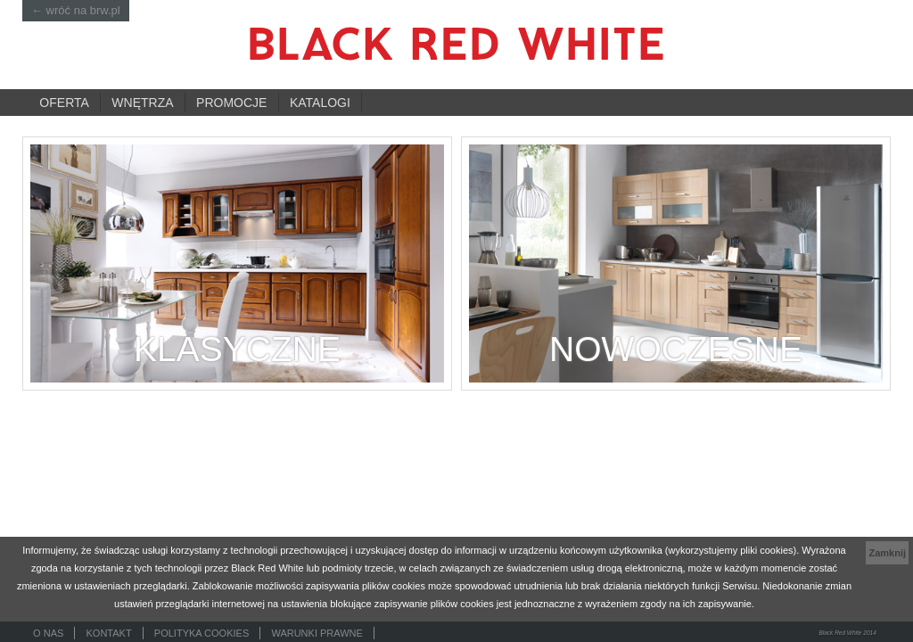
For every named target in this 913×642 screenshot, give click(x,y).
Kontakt (109, 633)
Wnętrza (142, 102)
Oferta (64, 102)
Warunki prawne (316, 633)
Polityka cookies (201, 633)
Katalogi (320, 102)
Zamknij (887, 552)
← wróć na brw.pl (75, 10)
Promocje (231, 102)
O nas (48, 633)
